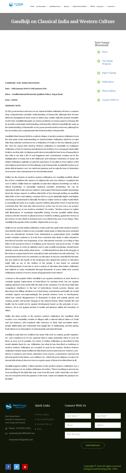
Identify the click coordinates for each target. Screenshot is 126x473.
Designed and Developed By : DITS (100, 469)
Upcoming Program (45, 419)
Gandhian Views (55, 6)
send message (93, 445)
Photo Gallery (43, 414)
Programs (101, 6)
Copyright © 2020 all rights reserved (102, 466)
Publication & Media (80, 6)
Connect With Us (44, 424)
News (39, 429)
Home (32, 6)
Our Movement (42, 6)
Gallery (92, 6)
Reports (67, 6)
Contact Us (111, 6)
